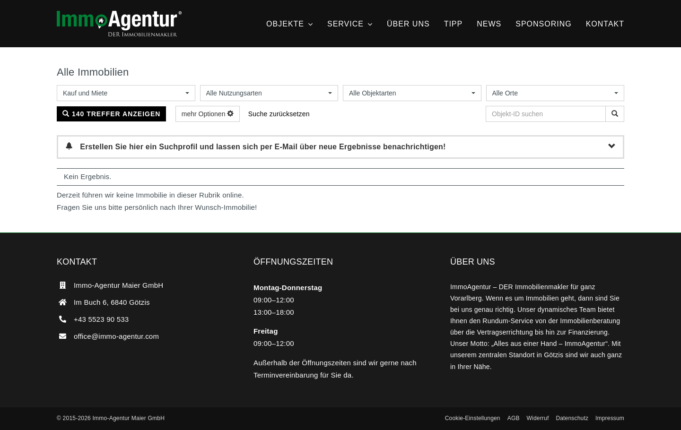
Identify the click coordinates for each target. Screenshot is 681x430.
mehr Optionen (208, 114)
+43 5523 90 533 (101, 319)
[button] (472, 418)
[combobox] (126, 93)
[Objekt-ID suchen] (614, 114)
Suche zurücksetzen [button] (279, 114)
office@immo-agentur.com (116, 336)
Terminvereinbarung (285, 375)
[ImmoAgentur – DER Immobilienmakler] (119, 14)
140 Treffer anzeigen (111, 114)
